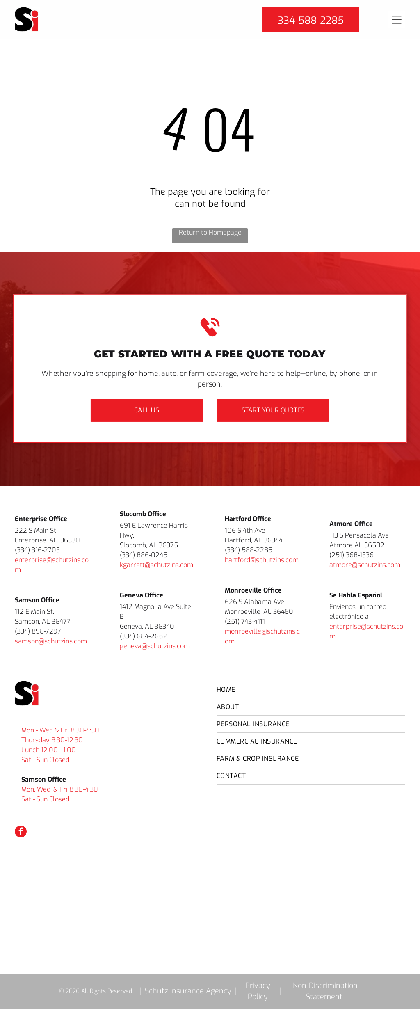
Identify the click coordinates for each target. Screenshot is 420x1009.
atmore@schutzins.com (364, 565)
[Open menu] (396, 19)
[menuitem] (311, 689)
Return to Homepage (210, 232)
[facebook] (21, 833)
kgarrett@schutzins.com (156, 565)
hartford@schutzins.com (262, 560)
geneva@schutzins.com (155, 646)
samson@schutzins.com (51, 641)
